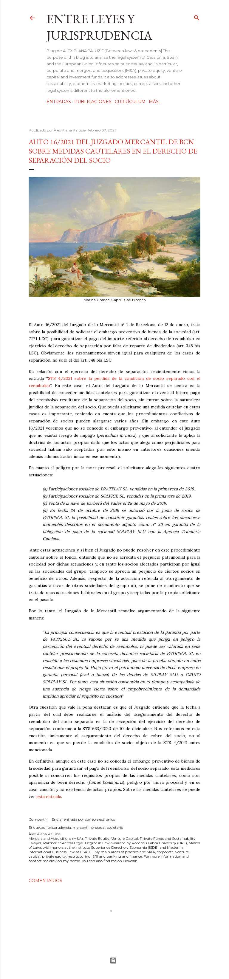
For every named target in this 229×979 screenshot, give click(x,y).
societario (115, 827)
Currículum (130, 101)
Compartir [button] (38, 819)
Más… (155, 101)
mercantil (81, 827)
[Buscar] (196, 16)
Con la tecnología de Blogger (113, 960)
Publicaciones (93, 101)
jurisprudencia (59, 827)
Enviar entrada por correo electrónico (83, 819)
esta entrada (48, 796)
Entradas (59, 101)
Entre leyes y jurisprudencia (99, 27)
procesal (98, 827)
